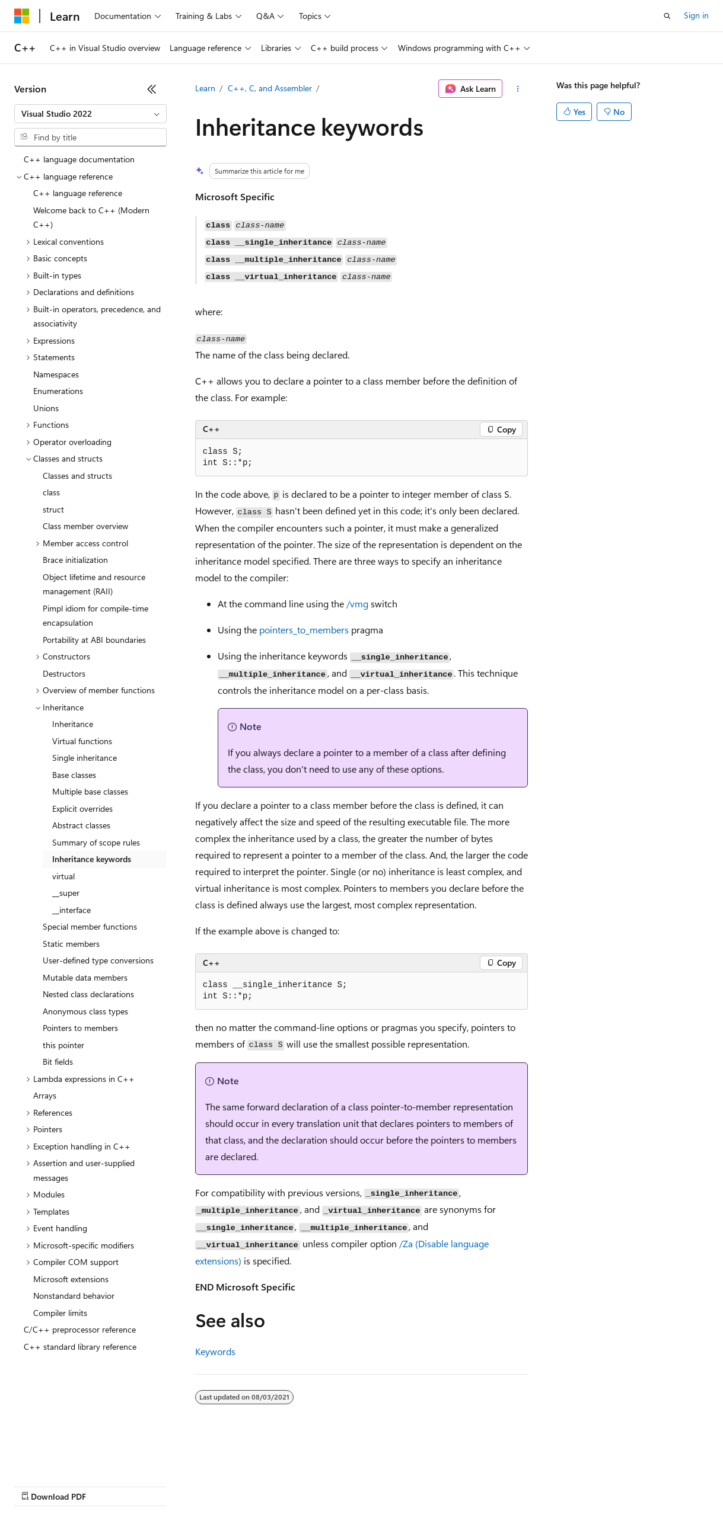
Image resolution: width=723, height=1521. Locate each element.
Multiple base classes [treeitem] (90, 791)
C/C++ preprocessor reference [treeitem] (80, 1329)
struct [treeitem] (53, 509)
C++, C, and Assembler (270, 88)
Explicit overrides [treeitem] (82, 808)
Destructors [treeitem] (64, 673)
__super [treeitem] (65, 892)
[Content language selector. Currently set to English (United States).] (68, 1457)
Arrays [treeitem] (44, 1095)
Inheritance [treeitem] (72, 723)
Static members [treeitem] (71, 943)
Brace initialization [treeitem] (75, 559)
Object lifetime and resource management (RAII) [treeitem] (94, 584)
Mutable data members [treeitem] (85, 977)
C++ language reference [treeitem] (77, 192)
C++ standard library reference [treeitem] (80, 1346)
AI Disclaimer (38, 1485)
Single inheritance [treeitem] (84, 757)
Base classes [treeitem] (74, 774)
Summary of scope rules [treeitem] (96, 842)
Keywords (215, 1351)
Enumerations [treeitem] (58, 390)
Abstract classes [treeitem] (81, 825)
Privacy (259, 1485)
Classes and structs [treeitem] (77, 475)
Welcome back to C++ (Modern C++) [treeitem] (91, 217)
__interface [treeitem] (71, 909)
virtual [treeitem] (63, 876)
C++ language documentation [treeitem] (79, 159)
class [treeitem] (51, 492)
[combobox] (90, 113)
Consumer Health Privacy (341, 1485)
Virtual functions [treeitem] (82, 741)
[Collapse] (152, 89)
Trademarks (491, 1485)
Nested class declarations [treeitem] (88, 994)
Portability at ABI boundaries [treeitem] (94, 639)
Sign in (696, 15)
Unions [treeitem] (46, 408)
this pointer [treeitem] (63, 1045)
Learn (205, 88)
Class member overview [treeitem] (85, 525)
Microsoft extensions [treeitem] (71, 1279)
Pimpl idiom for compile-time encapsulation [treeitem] (95, 616)
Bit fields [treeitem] (58, 1061)
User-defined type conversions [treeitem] (98, 960)
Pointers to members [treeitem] (80, 1027)
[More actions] (517, 88)
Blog (162, 1485)
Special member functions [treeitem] (90, 926)
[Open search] (667, 16)
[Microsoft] (22, 16)
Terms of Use (433, 1485)
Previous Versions (107, 1485)
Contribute (212, 1485)
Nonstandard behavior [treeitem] (73, 1295)
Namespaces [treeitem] (56, 374)
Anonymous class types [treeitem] (85, 1011)
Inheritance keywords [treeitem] (91, 858)
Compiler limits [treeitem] (60, 1312)
